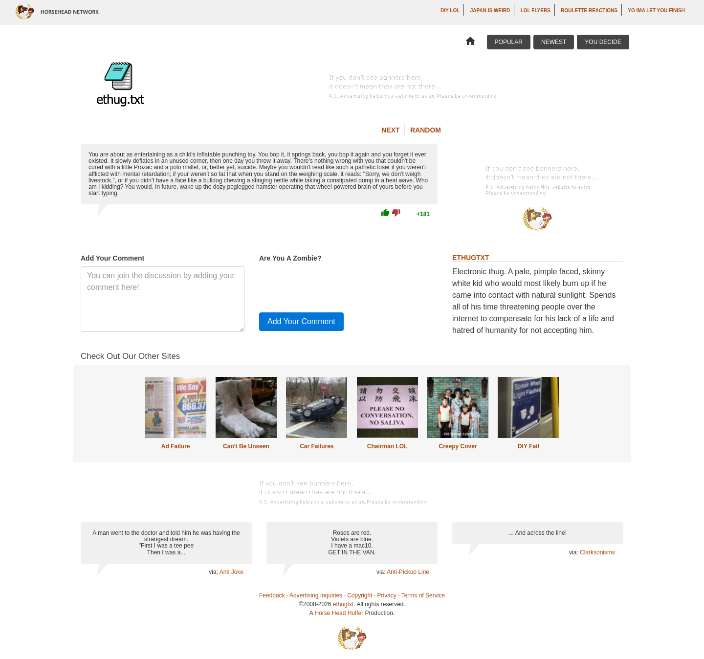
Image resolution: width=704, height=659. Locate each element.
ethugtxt (343, 604)
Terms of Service (423, 595)
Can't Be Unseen (246, 446)
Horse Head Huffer (338, 613)
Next (390, 130)
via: (214, 572)
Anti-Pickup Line (408, 572)
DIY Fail (528, 446)
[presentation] (333, 285)
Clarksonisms (597, 552)
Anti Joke (231, 572)
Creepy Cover (458, 446)
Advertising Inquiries (315, 595)
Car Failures (316, 446)
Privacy (386, 595)
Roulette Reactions (589, 10)
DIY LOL (450, 10)
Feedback (272, 595)
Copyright (359, 595)
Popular (509, 42)
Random (425, 130)
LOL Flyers (535, 10)
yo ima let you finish (656, 10)
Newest (553, 42)
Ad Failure (175, 446)
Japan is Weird (490, 10)
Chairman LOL (387, 446)
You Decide (603, 42)
